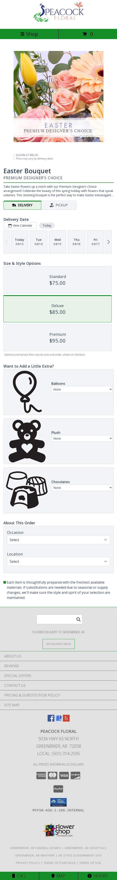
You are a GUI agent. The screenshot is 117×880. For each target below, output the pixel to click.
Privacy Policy (28, 863)
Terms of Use (90, 863)
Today (47, 225)
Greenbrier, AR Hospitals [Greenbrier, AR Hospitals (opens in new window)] (86, 848)
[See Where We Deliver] (59, 644)
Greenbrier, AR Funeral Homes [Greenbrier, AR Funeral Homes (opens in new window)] (35, 848)
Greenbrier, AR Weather (35, 855)
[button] (58, 802)
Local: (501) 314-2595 (58, 753)
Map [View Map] (58, 876)
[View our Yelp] (66, 720)
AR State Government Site (80, 855)
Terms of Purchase (60, 863)
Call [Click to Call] (19, 876)
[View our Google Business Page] (58, 720)
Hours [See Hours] (97, 876)
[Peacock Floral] (58, 23)
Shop (29, 33)
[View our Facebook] (51, 720)
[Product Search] (59, 619)
